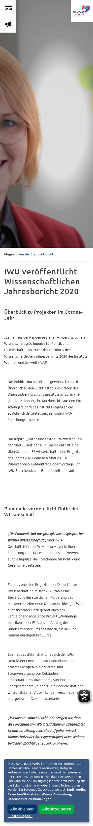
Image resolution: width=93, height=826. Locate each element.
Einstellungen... (20, 816)
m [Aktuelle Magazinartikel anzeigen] (8, 24)
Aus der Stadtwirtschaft (36, 254)
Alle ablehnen (22, 809)
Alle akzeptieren (56, 809)
